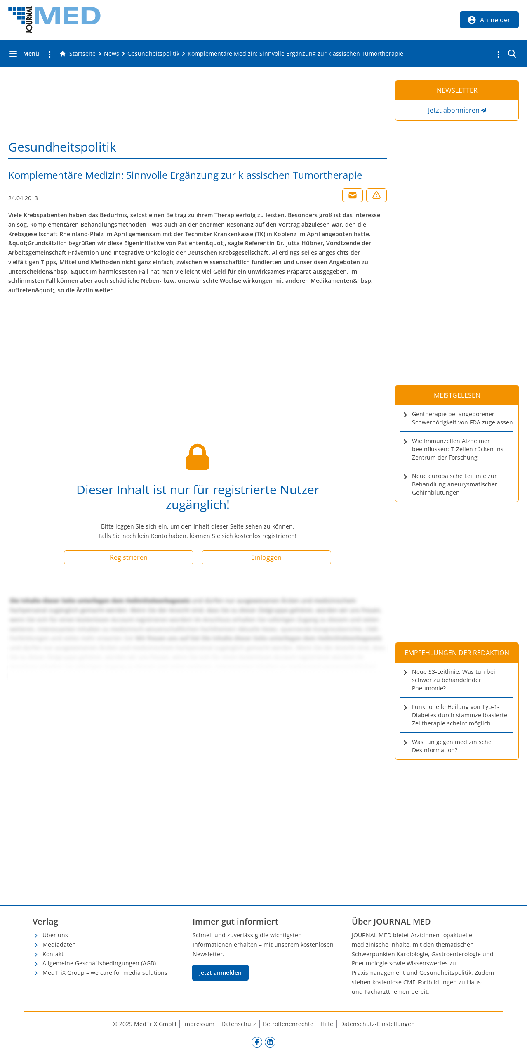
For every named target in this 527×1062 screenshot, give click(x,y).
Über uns (55, 935)
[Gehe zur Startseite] (77, 54)
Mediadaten (59, 944)
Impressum (198, 1024)
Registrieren (129, 557)
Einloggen (266, 557)
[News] (111, 54)
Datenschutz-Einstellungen (377, 1024)
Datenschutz (238, 1024)
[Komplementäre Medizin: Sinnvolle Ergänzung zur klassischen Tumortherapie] (295, 54)
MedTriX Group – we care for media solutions (104, 973)
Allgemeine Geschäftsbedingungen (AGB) (99, 963)
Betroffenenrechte (288, 1024)
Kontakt (53, 954)
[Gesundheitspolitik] (153, 54)
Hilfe (326, 1024)
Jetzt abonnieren (454, 110)
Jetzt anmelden (220, 973)
